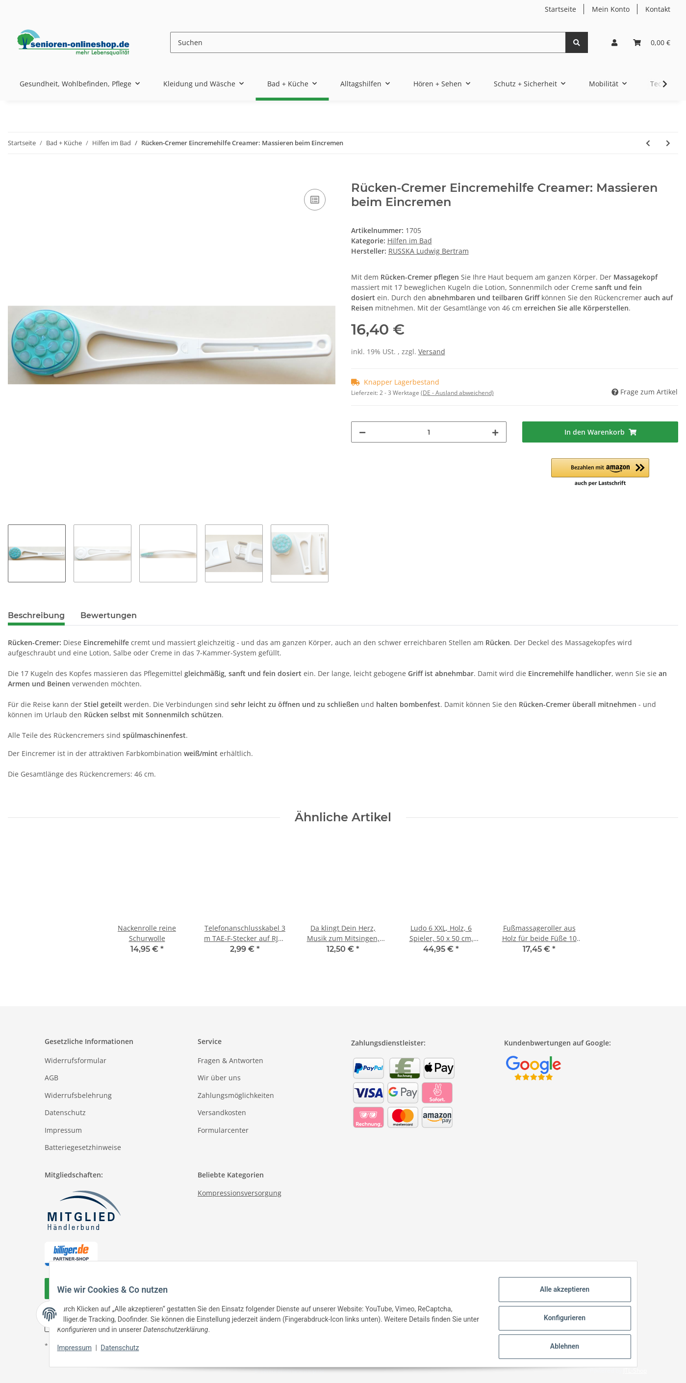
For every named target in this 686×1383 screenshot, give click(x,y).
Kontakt (657, 9)
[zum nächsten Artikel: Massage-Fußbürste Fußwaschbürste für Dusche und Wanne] (668, 143)
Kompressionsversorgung (239, 1193)
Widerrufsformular (75, 1060)
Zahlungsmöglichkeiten (236, 1095)
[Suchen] (368, 42)
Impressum (63, 1130)
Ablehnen (556, 1348)
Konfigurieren (557, 1323)
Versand (431, 351)
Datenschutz (65, 1112)
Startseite (560, 9)
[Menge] (429, 432)
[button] (614, 42)
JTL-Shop (635, 1370)
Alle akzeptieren (557, 1297)
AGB (51, 1077)
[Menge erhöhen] (495, 432)
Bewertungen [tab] (108, 615)
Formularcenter (223, 1130)
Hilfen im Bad (409, 240)
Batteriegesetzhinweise (83, 1147)
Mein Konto (611, 9)
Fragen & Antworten (230, 1060)
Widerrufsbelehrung (78, 1095)
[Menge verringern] (362, 432)
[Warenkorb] (651, 42)
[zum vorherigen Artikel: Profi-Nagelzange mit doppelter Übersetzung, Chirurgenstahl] (648, 143)
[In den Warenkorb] (16, 175)
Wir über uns (219, 1077)
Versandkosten (222, 1112)
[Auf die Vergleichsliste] (315, 199)
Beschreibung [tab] (36, 615)
